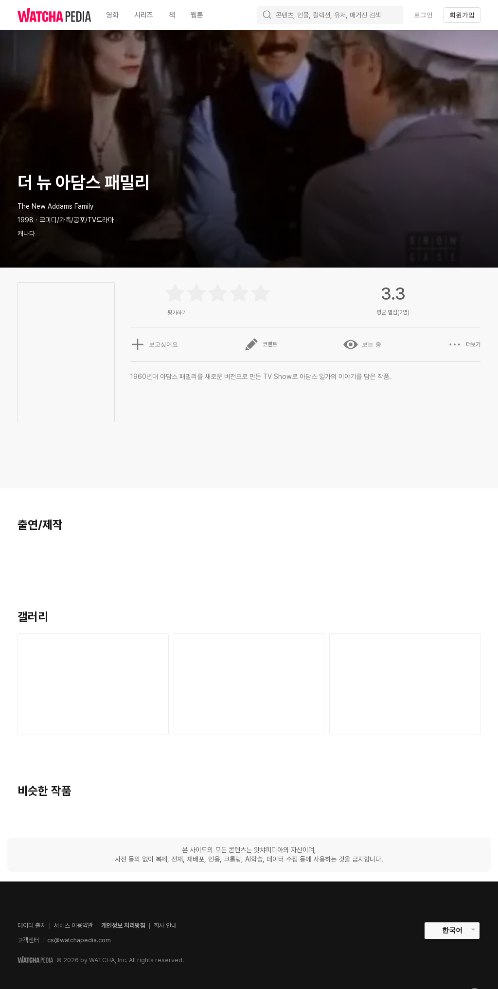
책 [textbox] (172, 15)
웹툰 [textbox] (197, 15)
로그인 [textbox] (423, 14)
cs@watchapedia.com (79, 940)
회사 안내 (165, 925)
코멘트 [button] (260, 344)
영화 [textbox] (112, 15)
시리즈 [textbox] (143, 15)
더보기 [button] (463, 344)
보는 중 (362, 344)
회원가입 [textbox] (462, 14)
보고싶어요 (154, 344)
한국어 (452, 930)
